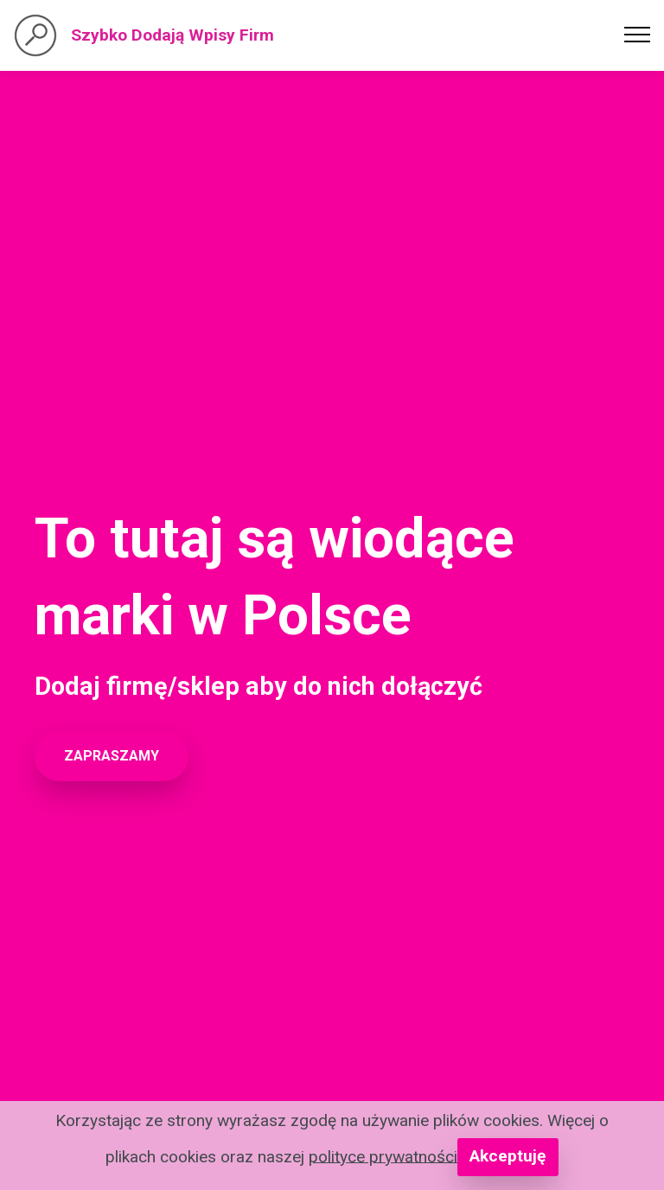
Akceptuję (507, 1156)
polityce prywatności (383, 1156)
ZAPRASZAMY (111, 756)
